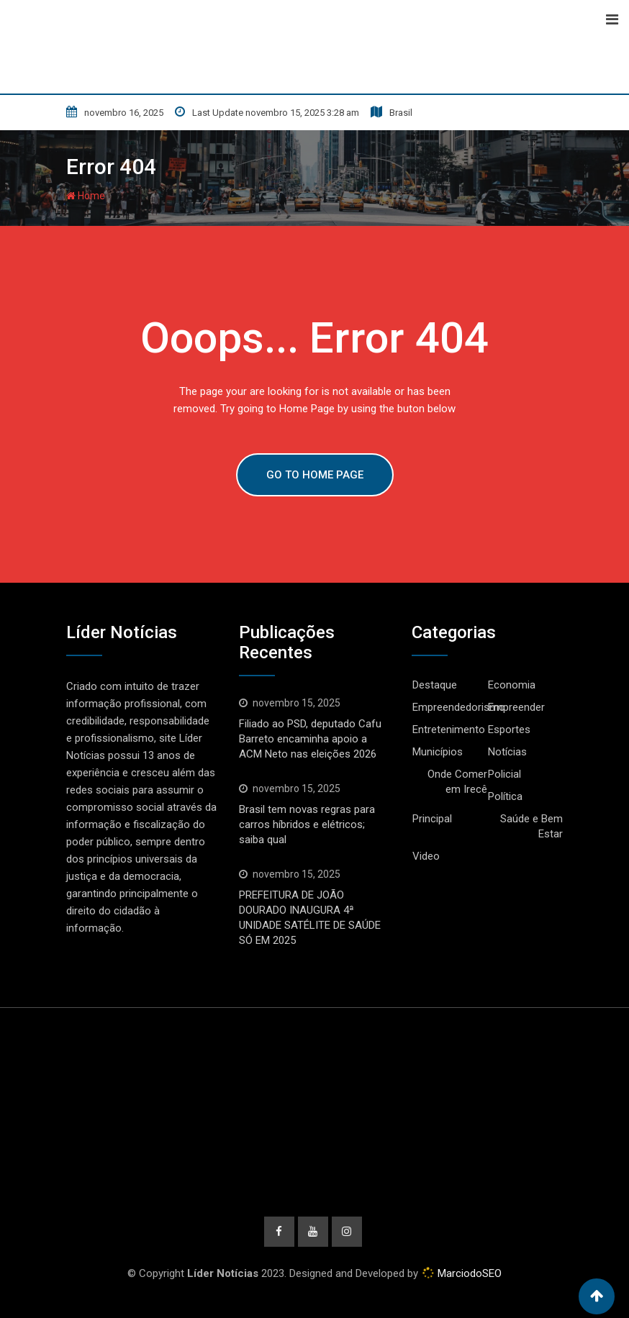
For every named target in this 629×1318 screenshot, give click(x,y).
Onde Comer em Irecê (457, 782)
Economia (511, 684)
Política (505, 796)
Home (85, 195)
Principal (432, 818)
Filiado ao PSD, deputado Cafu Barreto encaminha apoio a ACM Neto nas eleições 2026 (310, 738)
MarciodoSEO (468, 1273)
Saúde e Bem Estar (531, 826)
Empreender (516, 707)
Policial (504, 774)
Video (426, 856)
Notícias (507, 751)
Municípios (437, 751)
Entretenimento (448, 729)
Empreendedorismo (458, 707)
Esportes (509, 729)
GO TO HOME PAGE (314, 474)
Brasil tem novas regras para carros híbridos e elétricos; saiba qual (307, 824)
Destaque (434, 684)
